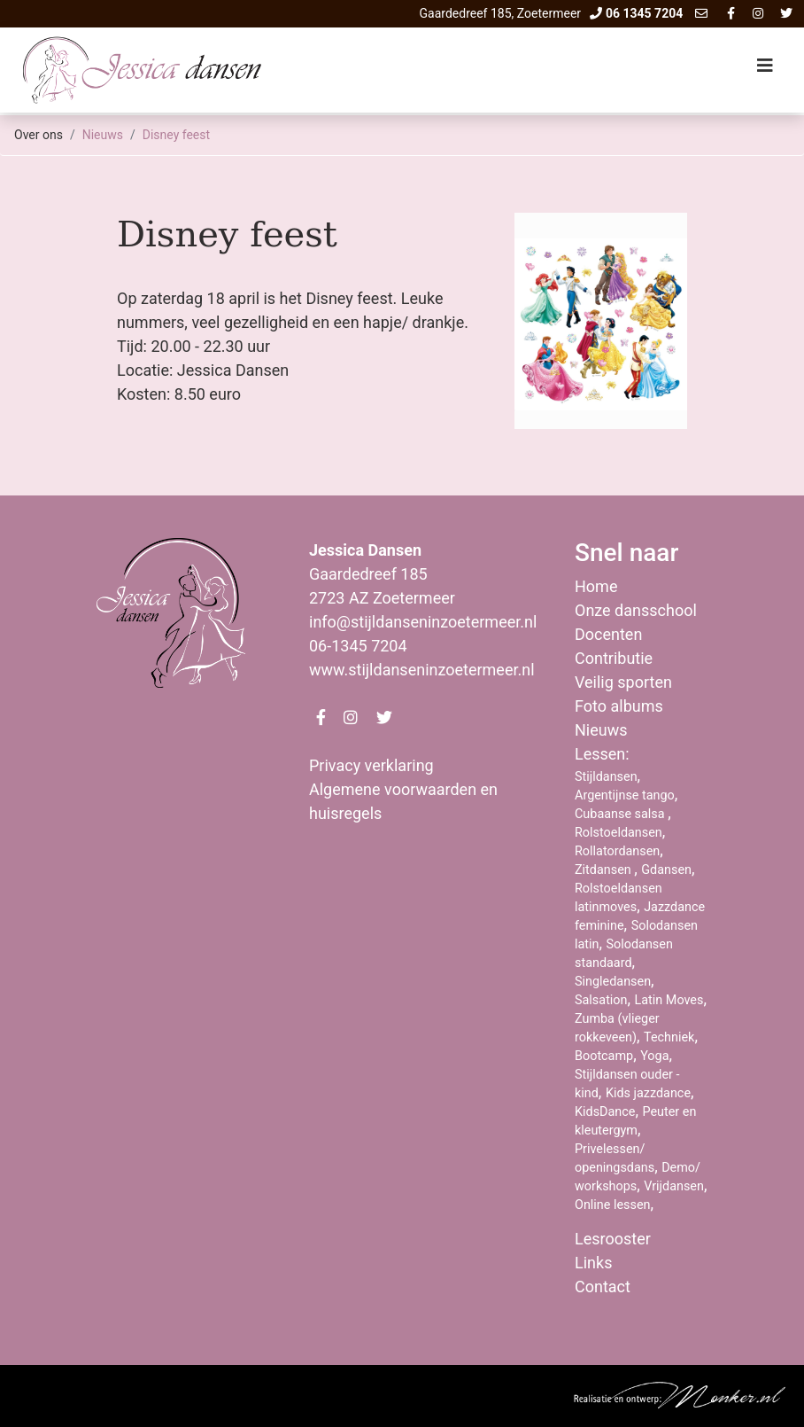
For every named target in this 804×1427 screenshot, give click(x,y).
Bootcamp (604, 1056)
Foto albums (619, 706)
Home (596, 586)
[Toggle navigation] (765, 70)
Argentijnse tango (625, 795)
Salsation (601, 1000)
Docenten (608, 634)
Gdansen (666, 869)
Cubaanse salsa (621, 814)
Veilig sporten (623, 682)
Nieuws (102, 135)
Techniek (669, 1037)
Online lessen (613, 1205)
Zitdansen (604, 869)
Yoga (654, 1056)
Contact (602, 1286)
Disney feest (176, 135)
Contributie (614, 658)
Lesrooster (613, 1238)
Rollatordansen (617, 851)
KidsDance (605, 1111)
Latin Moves (669, 1000)
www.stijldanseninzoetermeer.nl (422, 669)
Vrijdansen (674, 1186)
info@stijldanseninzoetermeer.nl (423, 621)
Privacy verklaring (371, 765)
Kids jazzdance (648, 1093)
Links (593, 1262)
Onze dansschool (636, 610)
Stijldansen (606, 776)
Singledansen (613, 981)
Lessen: (602, 754)
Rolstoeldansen (618, 832)
